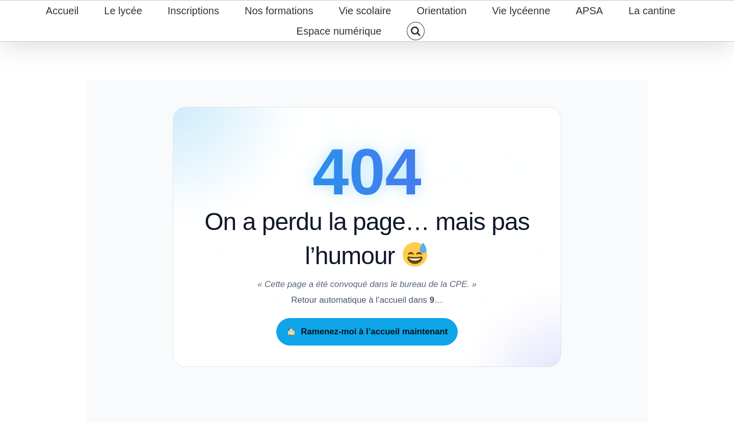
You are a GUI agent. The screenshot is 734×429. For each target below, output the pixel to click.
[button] (416, 31)
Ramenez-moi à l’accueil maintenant (367, 331)
